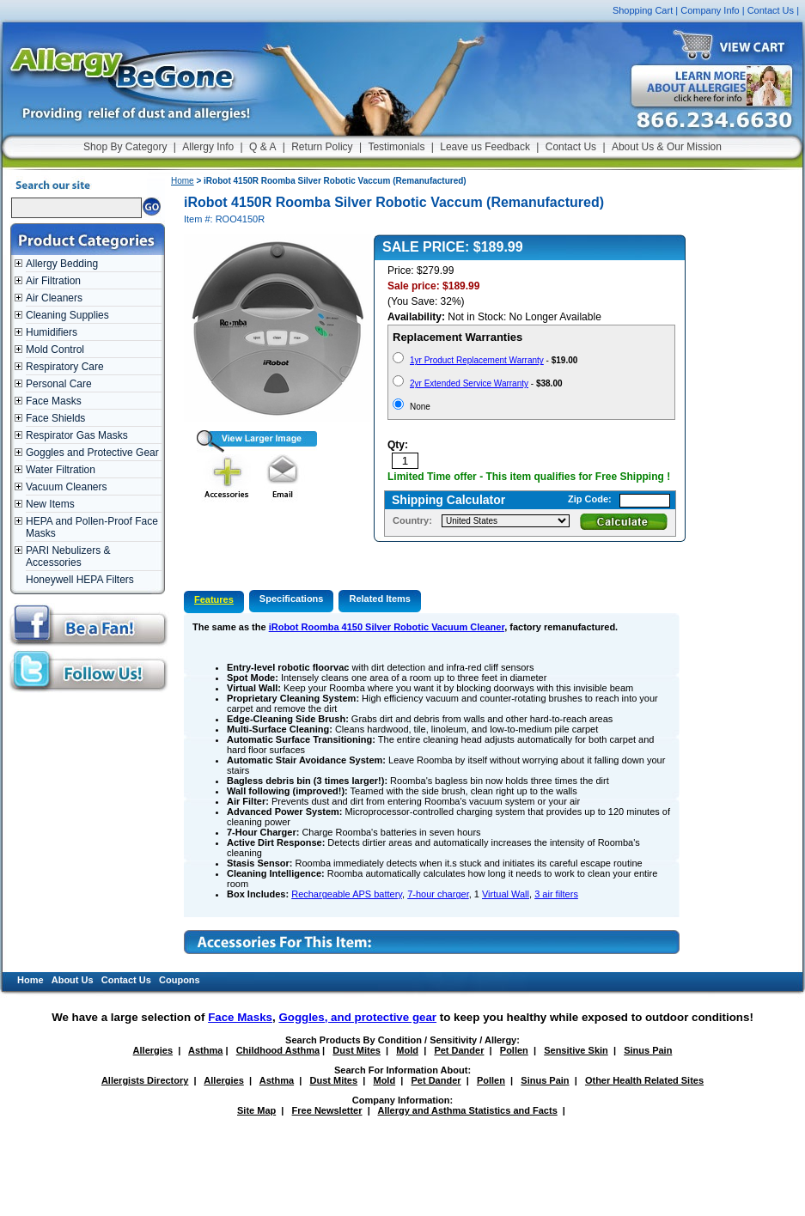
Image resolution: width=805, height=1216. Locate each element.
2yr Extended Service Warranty (469, 383)
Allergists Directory (144, 1080)
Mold (407, 1050)
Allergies (153, 1050)
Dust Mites (356, 1050)
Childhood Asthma (278, 1050)
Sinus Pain (648, 1050)
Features (214, 599)
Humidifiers (51, 332)
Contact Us (770, 10)
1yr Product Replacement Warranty (477, 360)
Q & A (262, 147)
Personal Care (59, 384)
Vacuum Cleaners (66, 487)
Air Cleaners (54, 298)
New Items (50, 504)
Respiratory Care (65, 367)
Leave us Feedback (485, 147)
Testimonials (396, 147)
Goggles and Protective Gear (92, 453)
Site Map (256, 1110)
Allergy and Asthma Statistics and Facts (467, 1110)
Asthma (205, 1050)
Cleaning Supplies (67, 315)
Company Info (709, 10)
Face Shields (55, 418)
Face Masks (54, 401)
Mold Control (55, 350)
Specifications (291, 598)
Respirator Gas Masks (77, 435)
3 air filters (556, 894)
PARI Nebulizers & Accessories (68, 556)
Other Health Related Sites (644, 1080)
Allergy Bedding (62, 264)
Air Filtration (53, 281)
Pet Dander (459, 1050)
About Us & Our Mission (667, 147)
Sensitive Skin (576, 1050)
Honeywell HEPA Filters (80, 580)
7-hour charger (438, 894)
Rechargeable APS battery (346, 894)
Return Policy (321, 147)
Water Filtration (60, 470)
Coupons (179, 980)
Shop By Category (125, 147)
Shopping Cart (643, 10)
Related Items (380, 598)
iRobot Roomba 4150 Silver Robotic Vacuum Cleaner (386, 627)
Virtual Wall (505, 894)
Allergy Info (208, 147)
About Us (73, 980)
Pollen (514, 1050)
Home (182, 180)
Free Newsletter (327, 1110)
